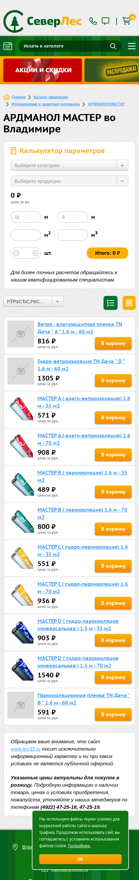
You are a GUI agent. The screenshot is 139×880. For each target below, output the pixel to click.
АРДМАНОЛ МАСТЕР (106, 103)
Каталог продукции (51, 96)
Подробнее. (79, 846)
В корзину (113, 343)
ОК (80, 859)
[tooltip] (105, 21)
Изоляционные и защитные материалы (46, 103)
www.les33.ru (26, 749)
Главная (18, 96)
